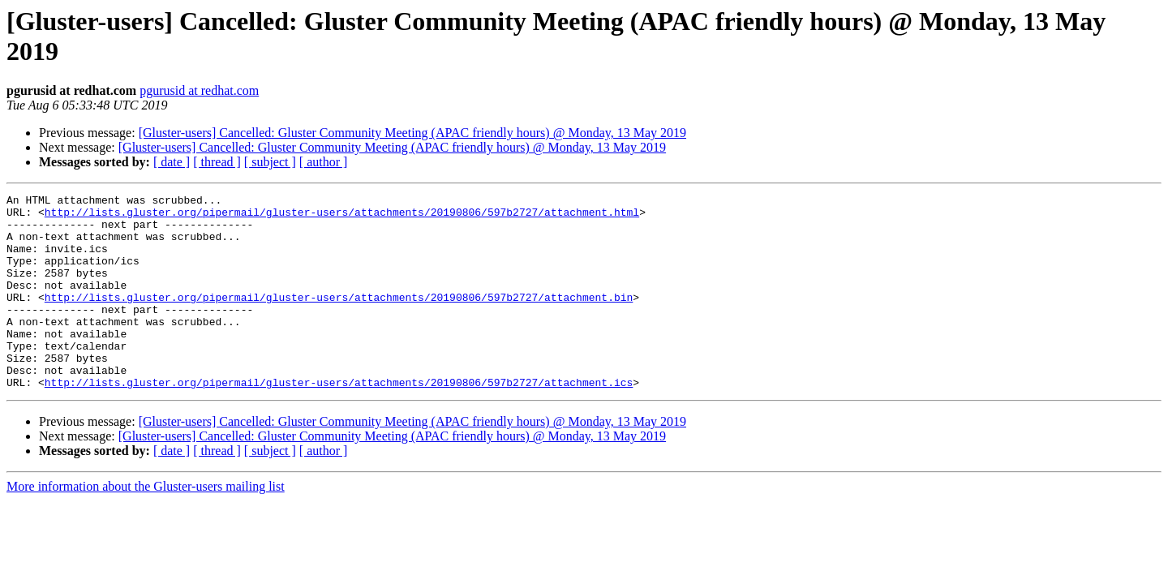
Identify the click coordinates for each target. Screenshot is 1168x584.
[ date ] (171, 162)
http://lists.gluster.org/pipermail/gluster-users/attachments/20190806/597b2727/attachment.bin (339, 318)
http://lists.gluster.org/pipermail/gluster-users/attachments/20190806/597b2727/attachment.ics (339, 421)
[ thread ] (217, 162)
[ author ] (323, 162)
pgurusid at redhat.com (199, 90)
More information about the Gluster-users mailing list (145, 525)
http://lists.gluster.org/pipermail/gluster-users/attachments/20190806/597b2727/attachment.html (342, 216)
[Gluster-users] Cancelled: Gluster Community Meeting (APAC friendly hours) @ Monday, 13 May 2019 (412, 133)
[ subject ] (270, 162)
